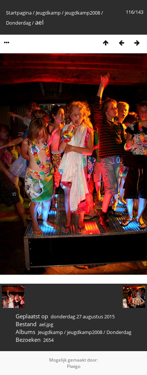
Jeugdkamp (48, 12)
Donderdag (18, 22)
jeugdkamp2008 (82, 12)
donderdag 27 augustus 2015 (83, 316)
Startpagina (19, 12)
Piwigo (73, 366)
